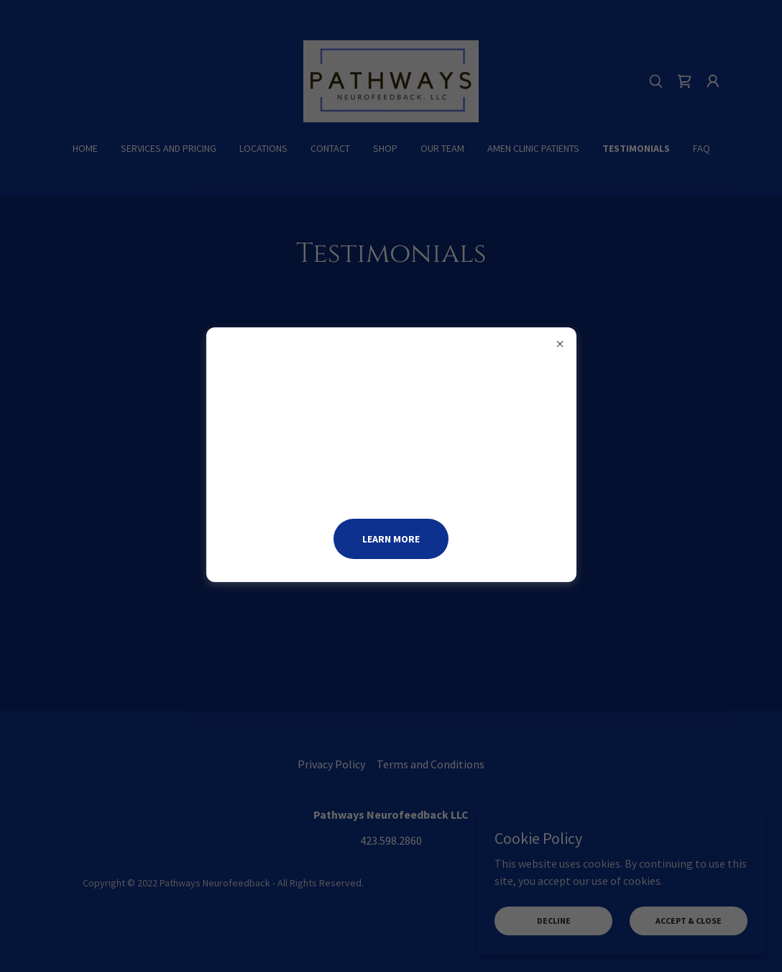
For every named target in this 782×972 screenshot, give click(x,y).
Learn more (391, 538)
